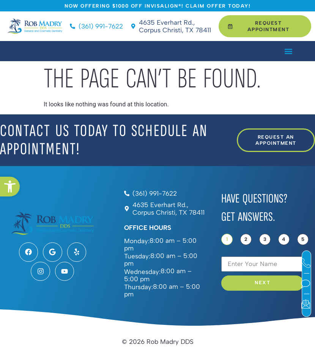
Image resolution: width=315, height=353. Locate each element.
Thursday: (138, 287)
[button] (288, 51)
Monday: (137, 241)
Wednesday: (142, 272)
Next (262, 283)
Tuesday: (137, 256)
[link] (10, 186)
